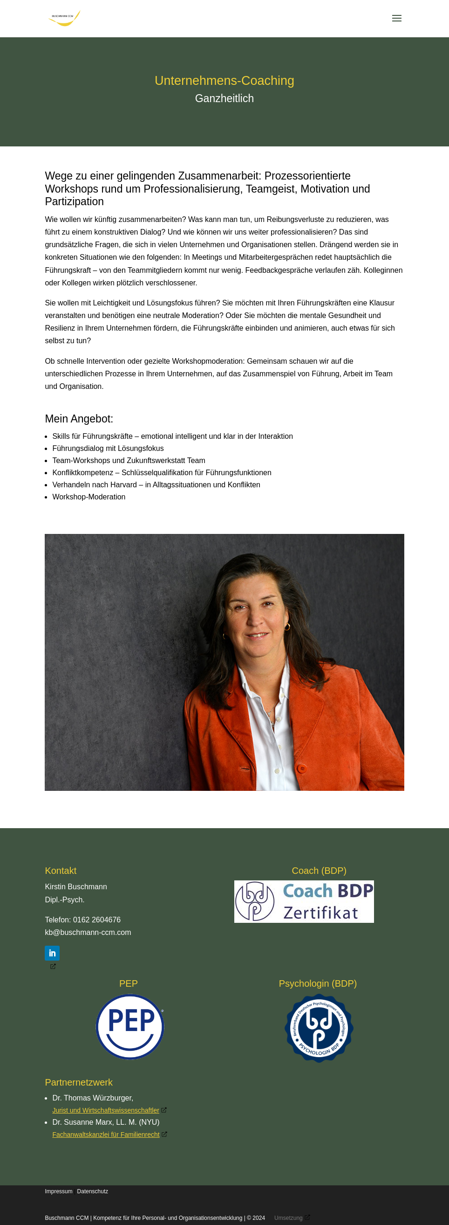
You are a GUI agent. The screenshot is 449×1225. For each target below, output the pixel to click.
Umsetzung (288, 1218)
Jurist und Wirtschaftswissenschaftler (105, 1110)
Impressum (58, 1191)
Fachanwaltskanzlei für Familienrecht (105, 1134)
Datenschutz (93, 1191)
